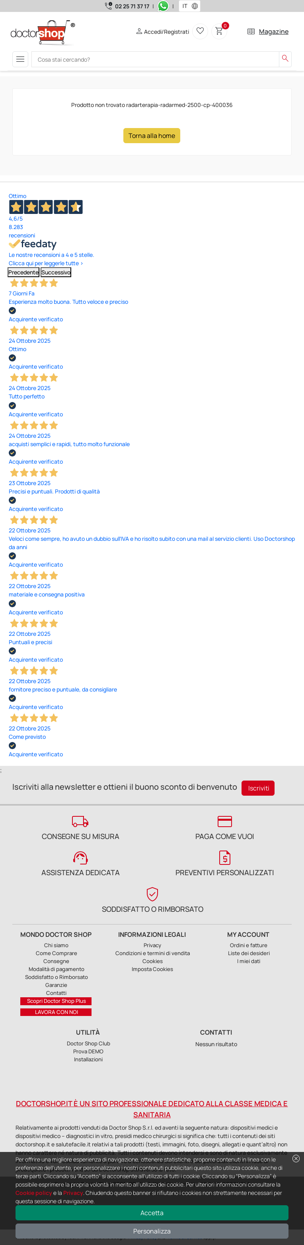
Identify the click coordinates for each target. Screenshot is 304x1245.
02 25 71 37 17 (132, 6)
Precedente (23, 272)
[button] (196, 6)
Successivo (55, 272)
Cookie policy (34, 1192)
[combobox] (184, 6)
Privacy (73, 1192)
